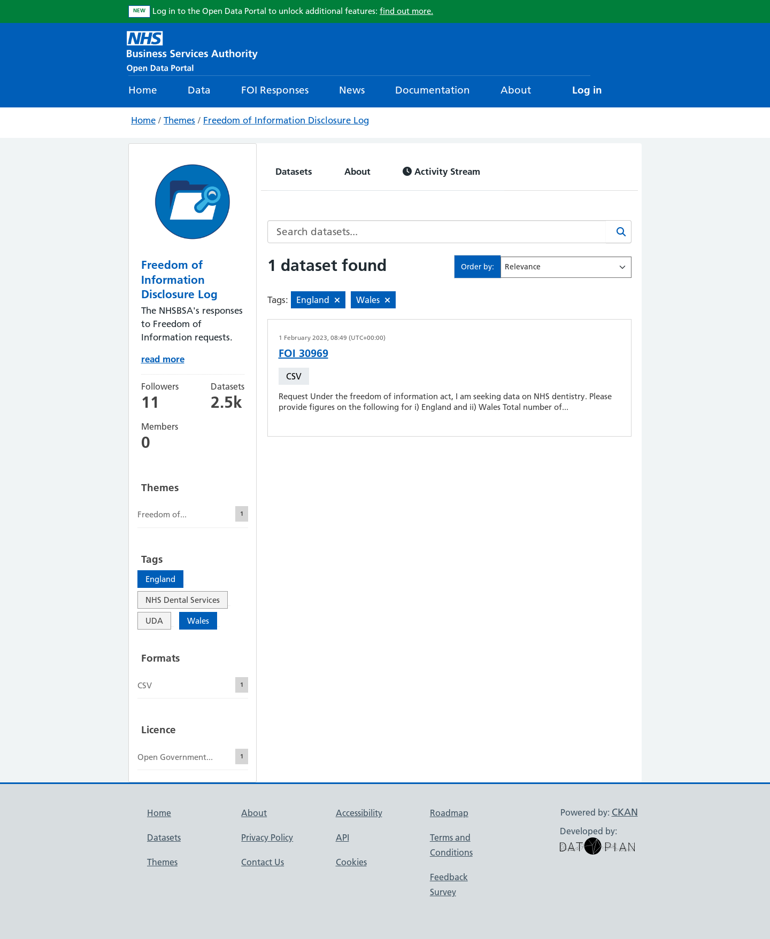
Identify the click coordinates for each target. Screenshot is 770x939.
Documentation (432, 90)
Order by (476, 266)
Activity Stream (441, 171)
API (342, 837)
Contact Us (262, 862)
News (352, 90)
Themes (179, 120)
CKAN (625, 812)
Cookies (351, 862)
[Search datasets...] (436, 231)
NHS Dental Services (182, 600)
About (515, 90)
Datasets (293, 171)
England (160, 579)
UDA (154, 621)
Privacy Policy (267, 837)
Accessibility (359, 813)
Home (142, 90)
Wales (198, 621)
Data (199, 90)
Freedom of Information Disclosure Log (286, 120)
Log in (587, 90)
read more (162, 358)
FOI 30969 (303, 353)
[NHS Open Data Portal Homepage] (192, 50)
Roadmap (449, 813)
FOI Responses (275, 90)
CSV (294, 376)
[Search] (619, 231)
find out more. (406, 11)
